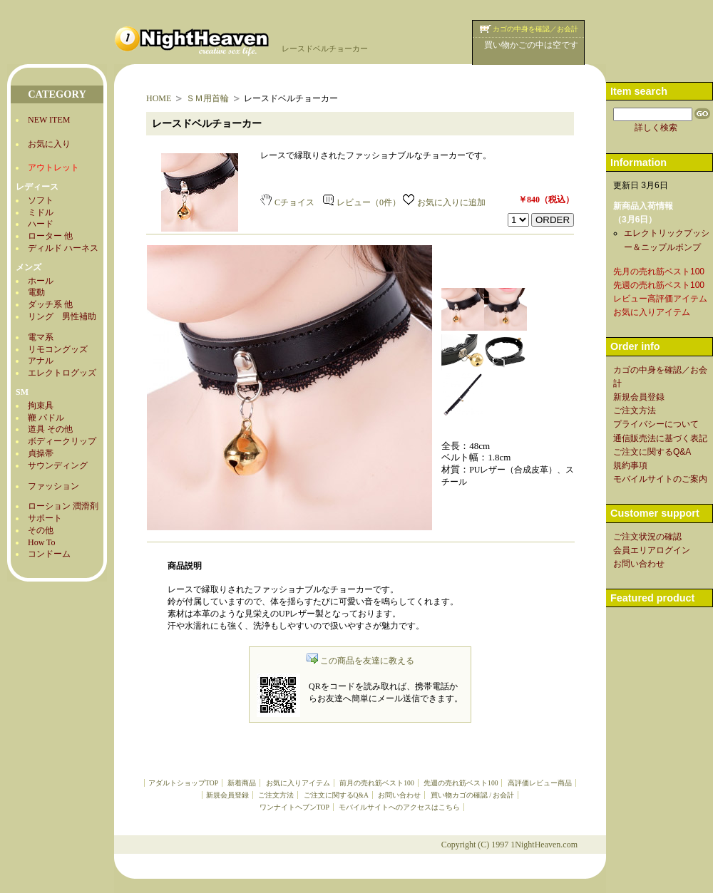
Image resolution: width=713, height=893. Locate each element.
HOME (158, 98)
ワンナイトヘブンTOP (294, 807)
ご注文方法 (276, 795)
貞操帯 (40, 453)
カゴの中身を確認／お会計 (535, 29)
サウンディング (58, 465)
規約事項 (630, 465)
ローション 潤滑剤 (63, 506)
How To (42, 542)
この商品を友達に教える (360, 661)
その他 (40, 530)
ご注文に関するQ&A (336, 795)
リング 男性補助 (62, 316)
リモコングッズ (58, 349)
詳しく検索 (656, 128)
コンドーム (49, 554)
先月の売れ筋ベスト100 (658, 272)
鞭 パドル (46, 418)
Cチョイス (287, 202)
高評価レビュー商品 (540, 783)
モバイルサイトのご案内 (660, 479)
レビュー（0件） (362, 202)
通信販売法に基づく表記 (660, 438)
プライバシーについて (656, 424)
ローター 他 (50, 236)
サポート (45, 518)
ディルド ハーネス (63, 248)
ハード (40, 224)
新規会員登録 (227, 795)
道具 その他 (50, 429)
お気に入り (49, 144)
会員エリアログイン (651, 550)
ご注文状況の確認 (647, 537)
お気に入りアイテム (298, 783)
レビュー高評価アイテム (660, 299)
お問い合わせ (399, 795)
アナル (40, 361)
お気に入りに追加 (444, 202)
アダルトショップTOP (183, 783)
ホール (40, 281)
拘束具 (40, 406)
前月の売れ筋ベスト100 (376, 783)
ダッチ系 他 (50, 304)
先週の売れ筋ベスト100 (461, 783)
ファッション (53, 486)
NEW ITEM (49, 120)
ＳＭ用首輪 (207, 98)
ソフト (40, 200)
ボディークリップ (62, 441)
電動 (36, 292)
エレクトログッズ (62, 373)
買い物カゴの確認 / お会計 (472, 795)
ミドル (40, 212)
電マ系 (40, 337)
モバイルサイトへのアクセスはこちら (399, 807)
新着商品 (241, 783)
